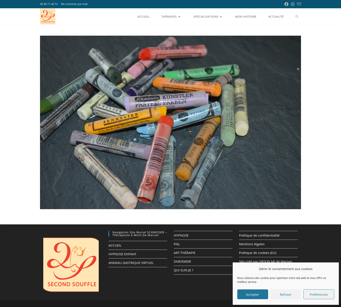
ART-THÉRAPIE (185, 252)
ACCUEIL (115, 245)
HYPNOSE (181, 235)
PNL (177, 244)
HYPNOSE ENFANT (122, 254)
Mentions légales (252, 244)
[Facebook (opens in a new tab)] (286, 4)
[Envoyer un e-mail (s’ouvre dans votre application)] (298, 4)
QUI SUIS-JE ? (183, 270)
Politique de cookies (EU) (257, 252)
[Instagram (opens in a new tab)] (293, 4)
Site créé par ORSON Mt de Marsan (265, 261)
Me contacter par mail (74, 4)
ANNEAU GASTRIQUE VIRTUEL (131, 262)
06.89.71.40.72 (49, 4)
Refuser (286, 294)
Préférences (319, 294)
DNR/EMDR (182, 261)
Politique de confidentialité (259, 235)
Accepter (252, 294)
